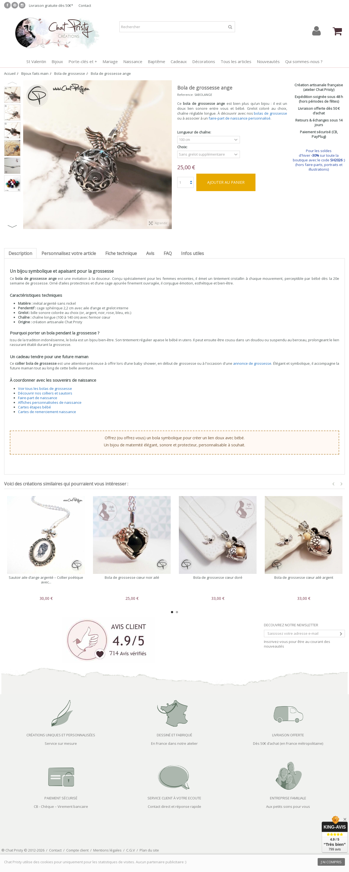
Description (20, 253)
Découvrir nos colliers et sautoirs (45, 393)
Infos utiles (192, 253)
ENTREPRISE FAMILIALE (288, 798)
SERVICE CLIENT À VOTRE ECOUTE (174, 798)
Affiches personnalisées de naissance (50, 402)
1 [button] (172, 612)
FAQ (168, 253)
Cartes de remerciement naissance (47, 411)
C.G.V (130, 850)
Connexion (316, 31)
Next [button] (12, 226)
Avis (150, 253)
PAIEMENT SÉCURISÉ (60, 798)
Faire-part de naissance (37, 397)
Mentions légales (107, 850)
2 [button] (177, 612)
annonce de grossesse (252, 363)
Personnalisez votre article (68, 253)
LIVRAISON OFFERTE (288, 734)
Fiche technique (121, 253)
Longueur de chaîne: (194, 132)
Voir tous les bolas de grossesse (45, 388)
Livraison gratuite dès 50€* (51, 5)
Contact (85, 5)
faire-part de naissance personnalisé (239, 118)
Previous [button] (12, 83)
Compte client (77, 850)
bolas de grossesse (270, 113)
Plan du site (149, 850)
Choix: (182, 147)
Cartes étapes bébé (34, 407)
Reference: (185, 95)
